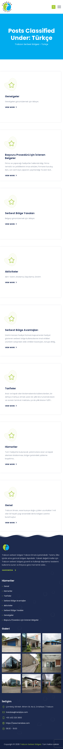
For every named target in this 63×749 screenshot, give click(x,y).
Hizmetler (11, 447)
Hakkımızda (9, 570)
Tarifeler (10, 388)
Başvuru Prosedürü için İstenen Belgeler (25, 156)
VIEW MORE (10, 107)
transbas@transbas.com (17, 712)
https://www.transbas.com (18, 723)
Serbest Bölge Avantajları (21, 330)
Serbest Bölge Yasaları (19, 213)
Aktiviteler (11, 271)
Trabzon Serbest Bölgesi (30, 744)
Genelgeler (12, 96)
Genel (9, 505)
